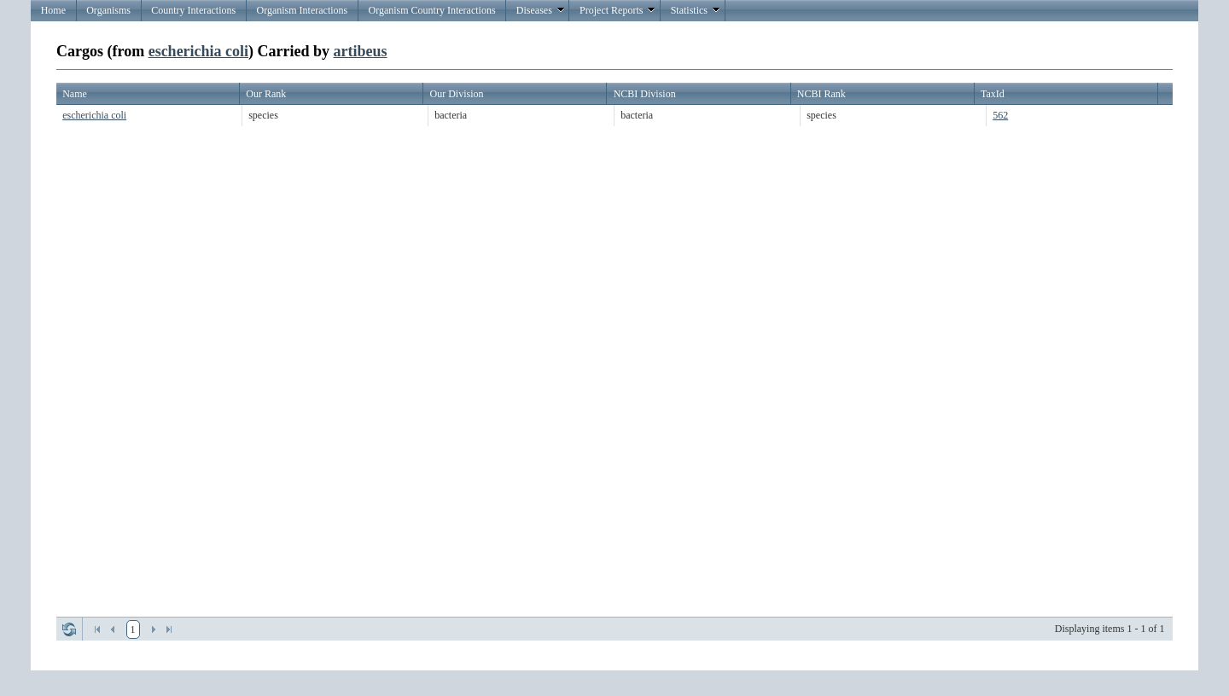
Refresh (69, 629)
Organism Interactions (301, 10)
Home (53, 10)
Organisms (108, 10)
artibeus (360, 51)
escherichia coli (198, 51)
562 (1000, 115)
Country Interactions (193, 10)
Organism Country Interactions (431, 10)
